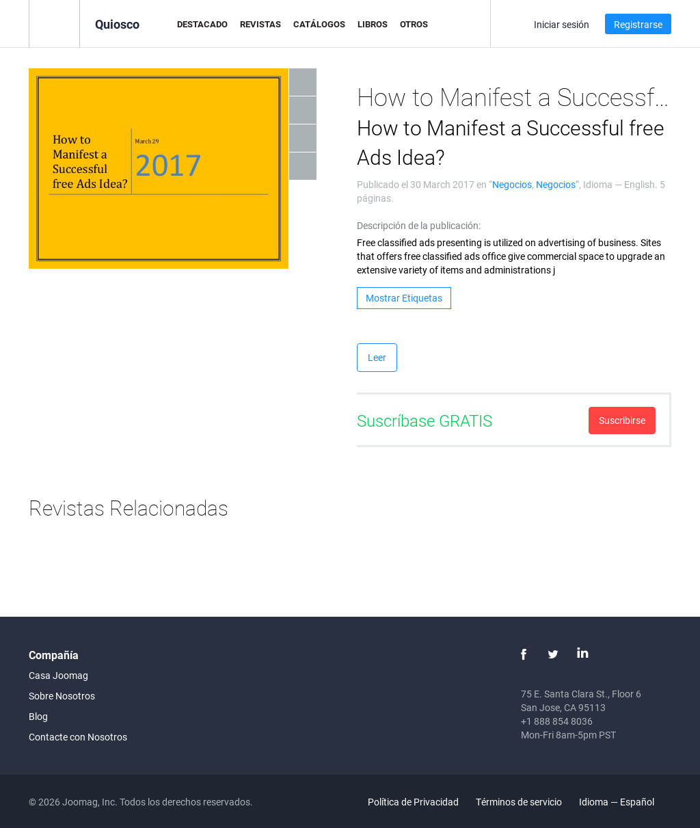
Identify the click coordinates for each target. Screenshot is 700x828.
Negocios (512, 184)
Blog (38, 716)
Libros (373, 24)
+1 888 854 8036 (557, 721)
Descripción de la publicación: (419, 225)
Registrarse (638, 24)
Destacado (202, 24)
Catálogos (319, 24)
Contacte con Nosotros (78, 736)
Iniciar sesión (561, 24)
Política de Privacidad (413, 801)
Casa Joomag (58, 675)
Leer (377, 357)
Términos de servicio (519, 801)
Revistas (260, 24)
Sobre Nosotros (62, 695)
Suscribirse (622, 420)
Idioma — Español (624, 801)
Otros (414, 24)
